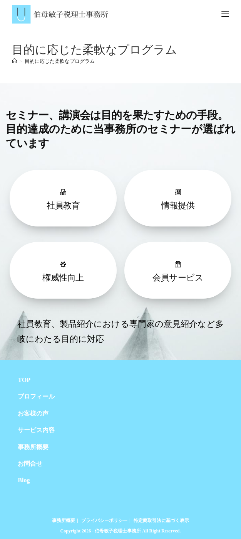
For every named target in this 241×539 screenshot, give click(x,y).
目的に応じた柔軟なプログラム (60, 61)
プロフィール (36, 396)
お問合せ (30, 463)
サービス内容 (36, 430)
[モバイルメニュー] (225, 14)
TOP (24, 380)
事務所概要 (33, 447)
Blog (24, 480)
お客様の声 (33, 413)
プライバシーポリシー (104, 520)
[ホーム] (14, 61)
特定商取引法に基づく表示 (161, 520)
